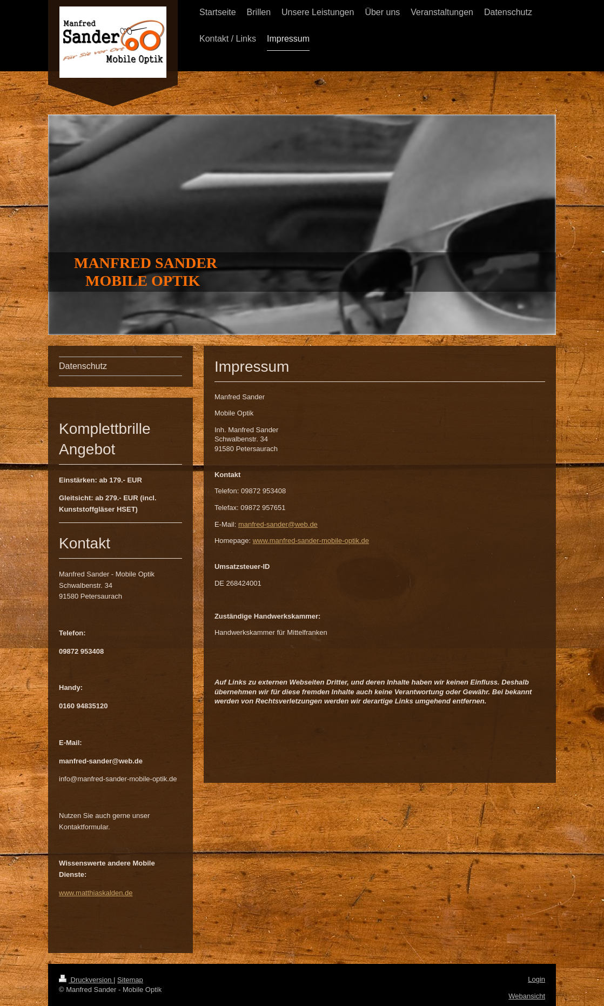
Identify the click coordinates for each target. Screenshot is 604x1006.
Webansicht (526, 996)
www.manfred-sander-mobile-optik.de (311, 540)
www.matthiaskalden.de (96, 893)
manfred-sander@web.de (278, 524)
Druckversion (86, 980)
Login (536, 979)
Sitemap (130, 980)
